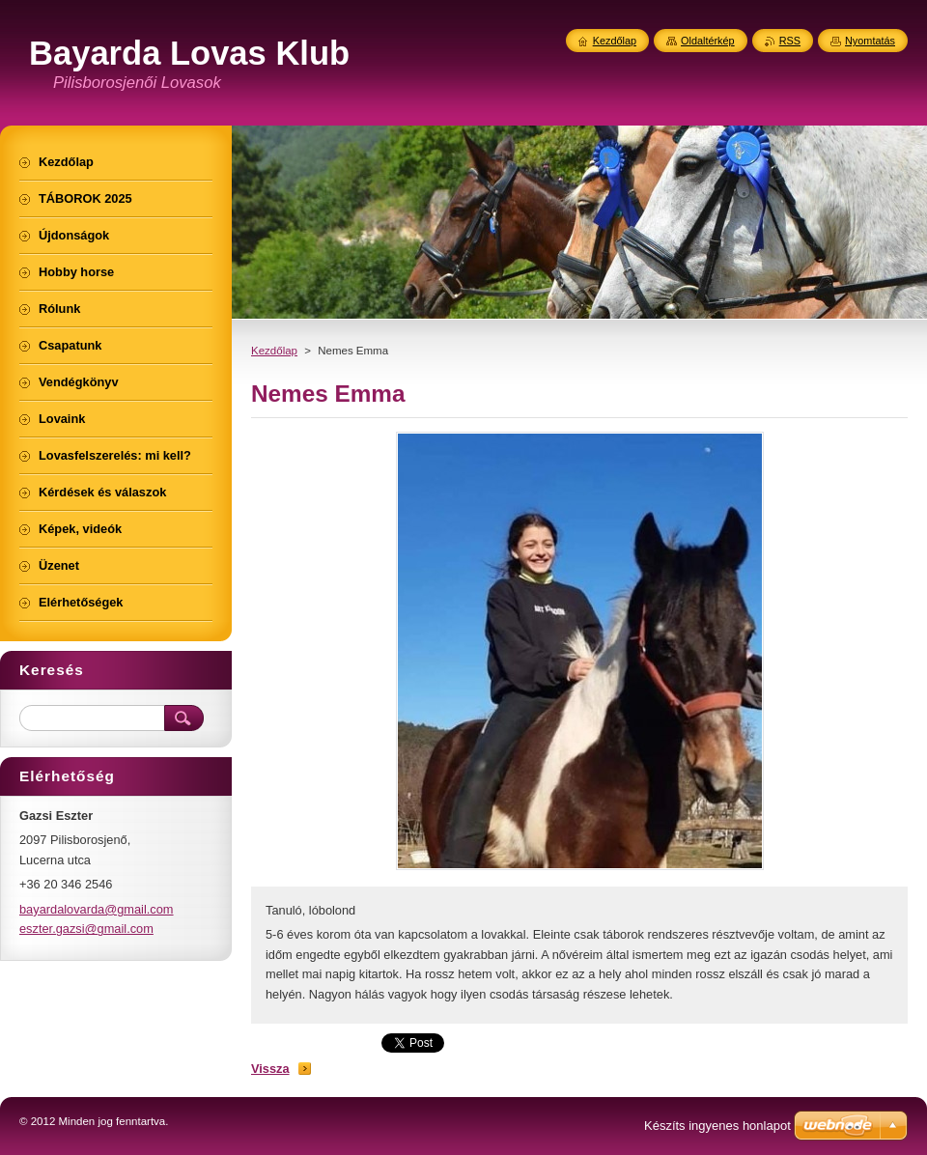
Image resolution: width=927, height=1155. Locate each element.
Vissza (270, 1068)
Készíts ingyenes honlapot (717, 1125)
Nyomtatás (870, 40)
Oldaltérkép (708, 40)
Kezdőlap (274, 350)
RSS (790, 40)
